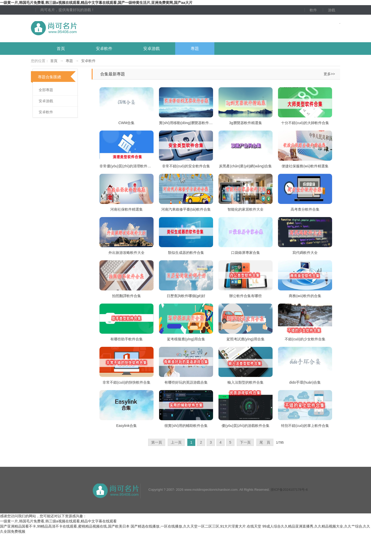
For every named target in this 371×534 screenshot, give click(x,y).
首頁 (61, 48)
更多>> (329, 74)
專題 (195, 48)
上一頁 (176, 442)
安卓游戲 (151, 48)
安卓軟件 (104, 48)
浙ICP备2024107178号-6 (289, 490)
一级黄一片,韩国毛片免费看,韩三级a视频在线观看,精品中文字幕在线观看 (58, 521)
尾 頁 (264, 442)
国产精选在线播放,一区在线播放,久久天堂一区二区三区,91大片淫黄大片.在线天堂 (196, 526)
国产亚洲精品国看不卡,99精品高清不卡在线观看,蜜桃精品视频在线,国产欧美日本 (65, 526)
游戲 (331, 10)
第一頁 (156, 442)
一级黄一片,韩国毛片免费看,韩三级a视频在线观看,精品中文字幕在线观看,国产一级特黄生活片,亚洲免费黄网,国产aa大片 (96, 3)
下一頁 (245, 442)
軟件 (313, 10)
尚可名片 (82, 28)
